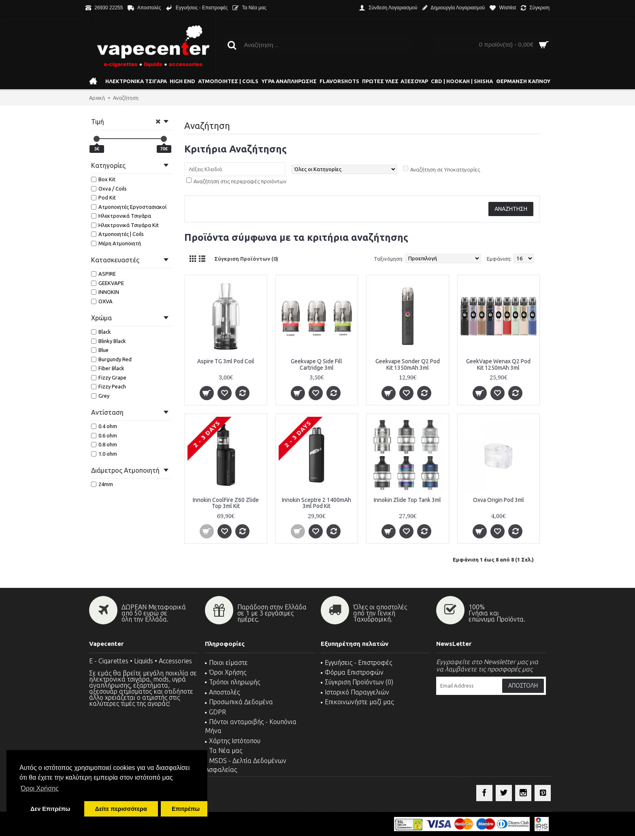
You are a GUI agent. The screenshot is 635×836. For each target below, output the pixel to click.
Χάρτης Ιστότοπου (232, 740)
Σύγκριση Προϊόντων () (357, 682)
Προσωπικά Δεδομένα (239, 701)
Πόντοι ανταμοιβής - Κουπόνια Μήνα (250, 726)
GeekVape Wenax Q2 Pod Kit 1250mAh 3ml (498, 364)
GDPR (215, 712)
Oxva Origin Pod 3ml (498, 500)
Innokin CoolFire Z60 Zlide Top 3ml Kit (226, 503)
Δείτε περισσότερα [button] (121, 809)
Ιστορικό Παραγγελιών (355, 692)
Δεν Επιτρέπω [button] (50, 809)
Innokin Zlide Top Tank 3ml (407, 500)
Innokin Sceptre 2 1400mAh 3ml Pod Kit (316, 503)
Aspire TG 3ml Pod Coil (225, 361)
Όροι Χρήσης (225, 672)
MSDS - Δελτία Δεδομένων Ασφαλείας (245, 765)
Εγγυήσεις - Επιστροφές (356, 662)
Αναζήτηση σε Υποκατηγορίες (445, 169)
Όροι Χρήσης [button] (40, 788)
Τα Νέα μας (223, 750)
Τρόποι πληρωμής (232, 682)
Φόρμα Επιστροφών (352, 672)
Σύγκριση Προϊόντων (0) (246, 259)
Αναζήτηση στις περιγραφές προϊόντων (240, 181)
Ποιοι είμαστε (226, 662)
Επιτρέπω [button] (186, 809)
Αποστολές (222, 692)
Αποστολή (523, 685)
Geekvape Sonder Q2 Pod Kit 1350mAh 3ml (407, 364)
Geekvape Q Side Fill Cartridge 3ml (316, 364)
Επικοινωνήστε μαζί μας (357, 701)
